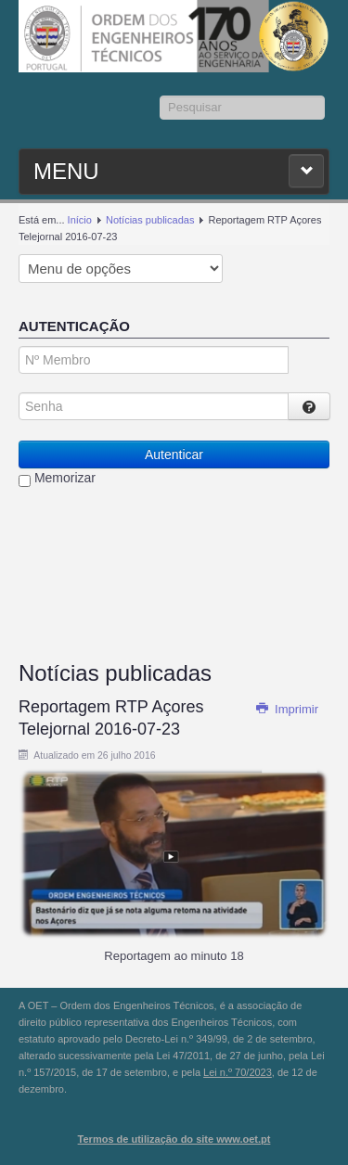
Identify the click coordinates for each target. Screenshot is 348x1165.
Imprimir (286, 709)
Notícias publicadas (150, 219)
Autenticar (174, 454)
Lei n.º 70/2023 (237, 1072)
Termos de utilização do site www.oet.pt (174, 1139)
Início (80, 219)
